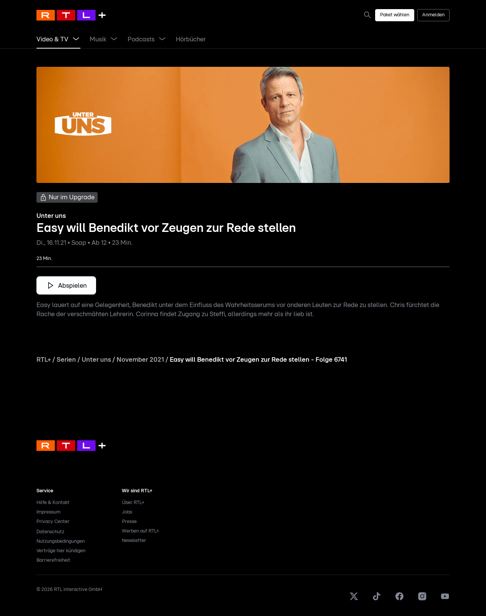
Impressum (48, 512)
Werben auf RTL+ (140, 531)
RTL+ (43, 359)
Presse (129, 521)
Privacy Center (52, 521)
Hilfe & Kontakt (52, 502)
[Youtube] (445, 599)
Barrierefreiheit (53, 560)
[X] (354, 599)
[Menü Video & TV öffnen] (75, 39)
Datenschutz (50, 531)
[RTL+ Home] (71, 15)
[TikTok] (377, 599)
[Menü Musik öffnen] (113, 39)
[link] (369, 14)
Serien (66, 359)
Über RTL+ (133, 502)
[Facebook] (399, 599)
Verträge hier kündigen (60, 550)
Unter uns (96, 359)
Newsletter (134, 540)
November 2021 (140, 359)
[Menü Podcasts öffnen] (162, 39)
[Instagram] (422, 599)
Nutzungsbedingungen (60, 541)
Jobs (127, 512)
